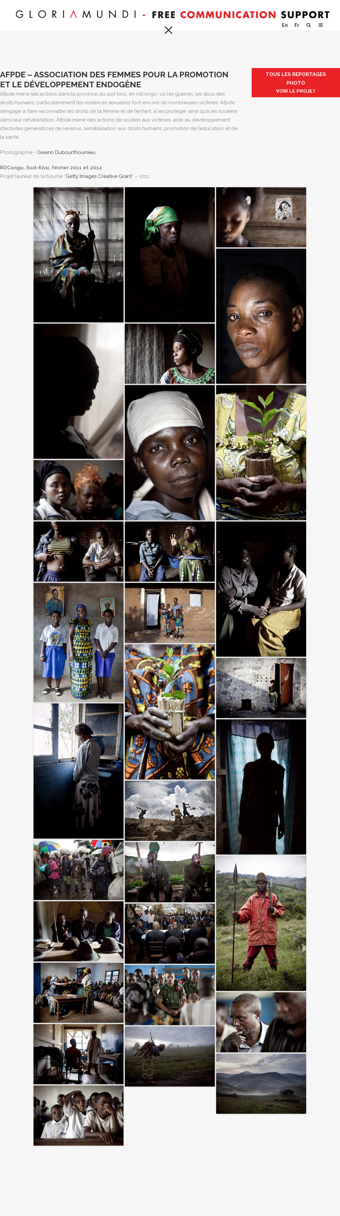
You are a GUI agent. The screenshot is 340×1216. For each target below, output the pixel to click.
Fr (297, 25)
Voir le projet (296, 91)
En (285, 25)
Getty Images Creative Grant (99, 176)
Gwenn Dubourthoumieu (66, 152)
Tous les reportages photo (296, 78)
